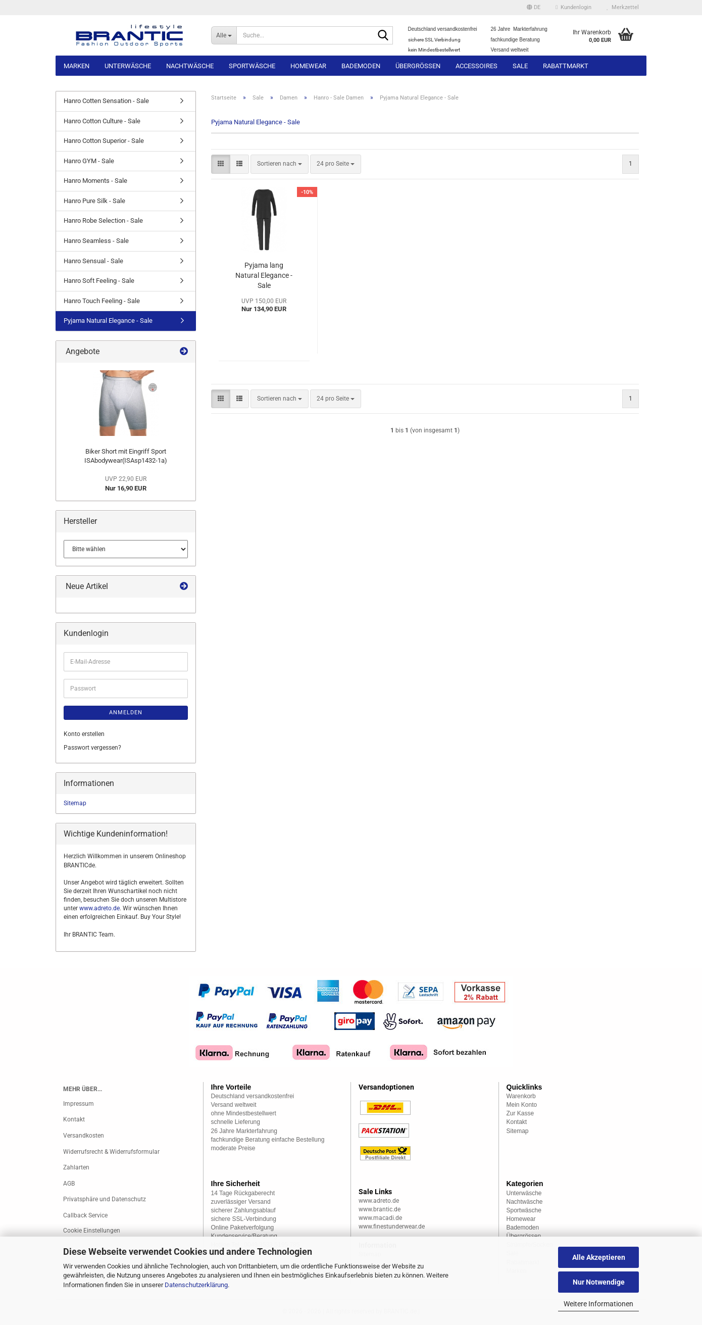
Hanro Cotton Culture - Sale (102, 121)
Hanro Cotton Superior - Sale (104, 140)
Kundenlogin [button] (573, 7)
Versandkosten (83, 1135)
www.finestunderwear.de (392, 1226)
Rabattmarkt (565, 66)
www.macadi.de (380, 1217)
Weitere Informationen (598, 1304)
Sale (520, 66)
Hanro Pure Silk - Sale (94, 201)
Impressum (78, 1103)
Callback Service (85, 1215)
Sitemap (75, 803)
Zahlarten (76, 1167)
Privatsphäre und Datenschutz (104, 1199)
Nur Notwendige (599, 1282)
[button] (533, 7)
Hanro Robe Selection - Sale (103, 220)
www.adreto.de (99, 908)
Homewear (308, 66)
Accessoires (476, 66)
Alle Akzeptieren (598, 1257)
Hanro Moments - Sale (95, 180)
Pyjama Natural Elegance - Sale (108, 320)
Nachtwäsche (190, 66)
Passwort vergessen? (92, 747)
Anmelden (125, 712)
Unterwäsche (128, 66)
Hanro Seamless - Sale (96, 240)
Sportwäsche (252, 66)
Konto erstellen (84, 734)
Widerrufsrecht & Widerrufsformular (111, 1151)
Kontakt (74, 1119)
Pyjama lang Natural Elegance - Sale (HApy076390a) (263, 275)
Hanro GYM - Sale (89, 161)
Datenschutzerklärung (196, 1285)
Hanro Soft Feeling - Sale (99, 280)
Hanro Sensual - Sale (93, 261)
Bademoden (360, 66)
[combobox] (279, 164)
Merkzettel (623, 7)
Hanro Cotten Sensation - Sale (106, 101)
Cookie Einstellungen (91, 1230)
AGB (69, 1183)
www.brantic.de (379, 1209)
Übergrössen (417, 66)
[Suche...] (224, 35)
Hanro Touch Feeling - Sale (102, 301)
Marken (76, 66)
